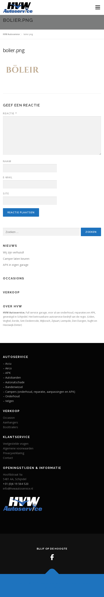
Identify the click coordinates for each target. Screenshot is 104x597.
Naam (7, 161)
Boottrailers (10, 427)
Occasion (9, 418)
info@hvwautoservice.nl (18, 488)
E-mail (7, 177)
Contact (8, 458)
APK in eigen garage (15, 265)
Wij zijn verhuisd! (13, 252)
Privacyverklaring (13, 453)
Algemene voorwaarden (18, 448)
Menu (97, 7)
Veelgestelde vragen (15, 443)
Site (6, 193)
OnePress (70, 583)
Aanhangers (10, 422)
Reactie (10, 113)
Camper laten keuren (16, 259)
